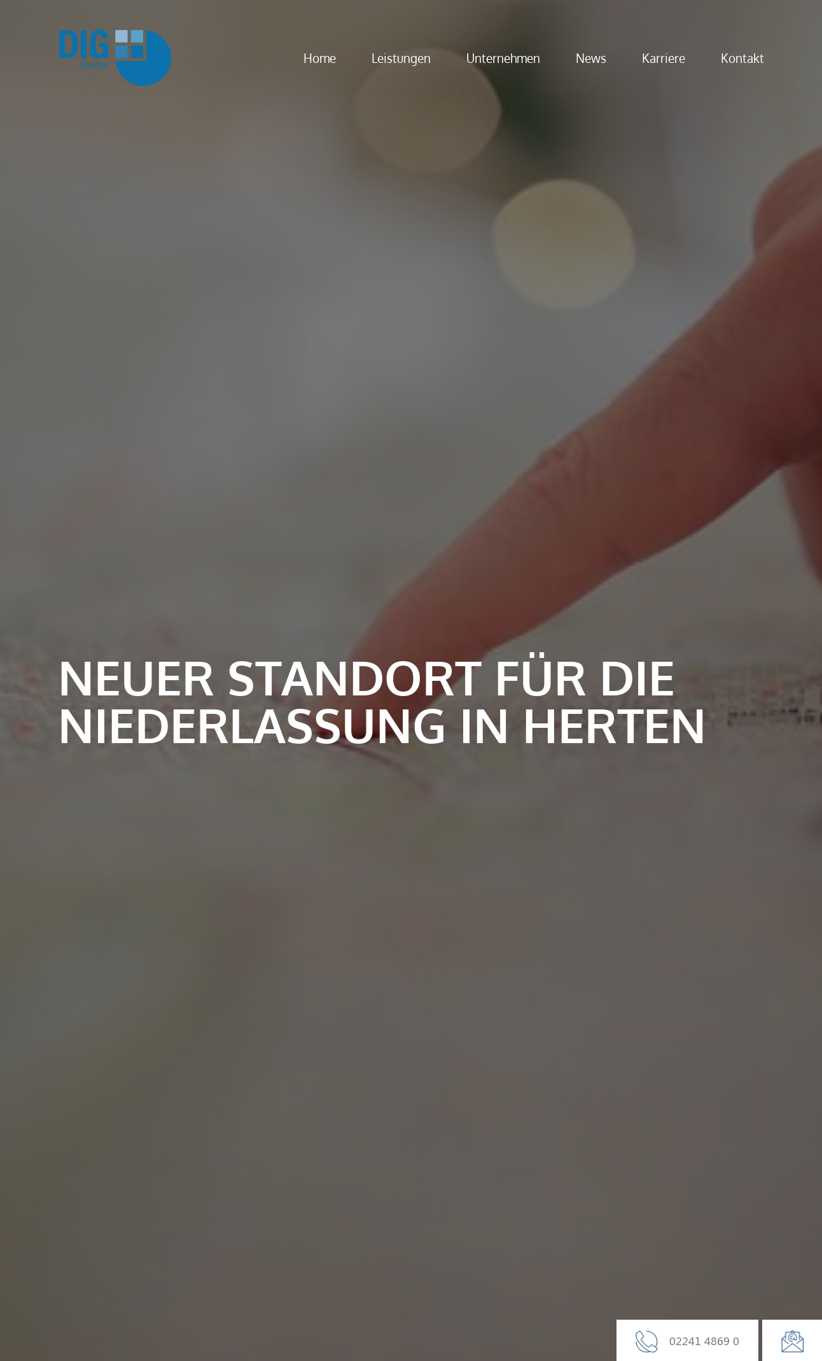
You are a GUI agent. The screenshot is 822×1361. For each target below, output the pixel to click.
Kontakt (742, 57)
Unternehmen (503, 57)
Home (319, 57)
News (591, 57)
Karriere (663, 57)
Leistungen (401, 57)
